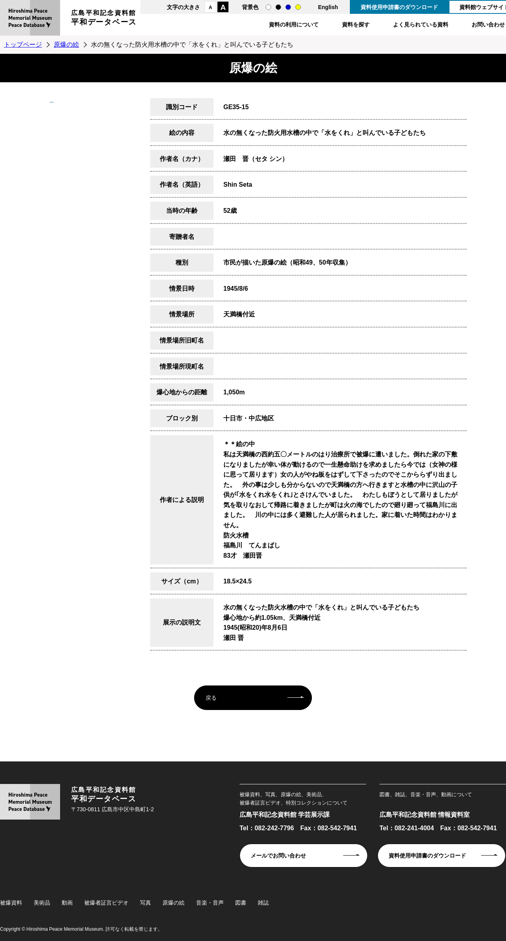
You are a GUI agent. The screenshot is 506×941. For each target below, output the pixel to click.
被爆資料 (11, 902)
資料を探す (356, 24)
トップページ (23, 44)
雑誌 (263, 902)
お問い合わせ (488, 24)
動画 (67, 902)
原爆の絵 (66, 44)
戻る (211, 698)
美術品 (42, 902)
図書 (240, 902)
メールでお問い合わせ (278, 855)
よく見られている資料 (420, 24)
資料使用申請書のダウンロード (399, 7)
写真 (145, 902)
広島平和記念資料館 (104, 18)
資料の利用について (294, 24)
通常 (268, 7)
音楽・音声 (210, 902)
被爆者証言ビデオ (106, 902)
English (328, 7)
